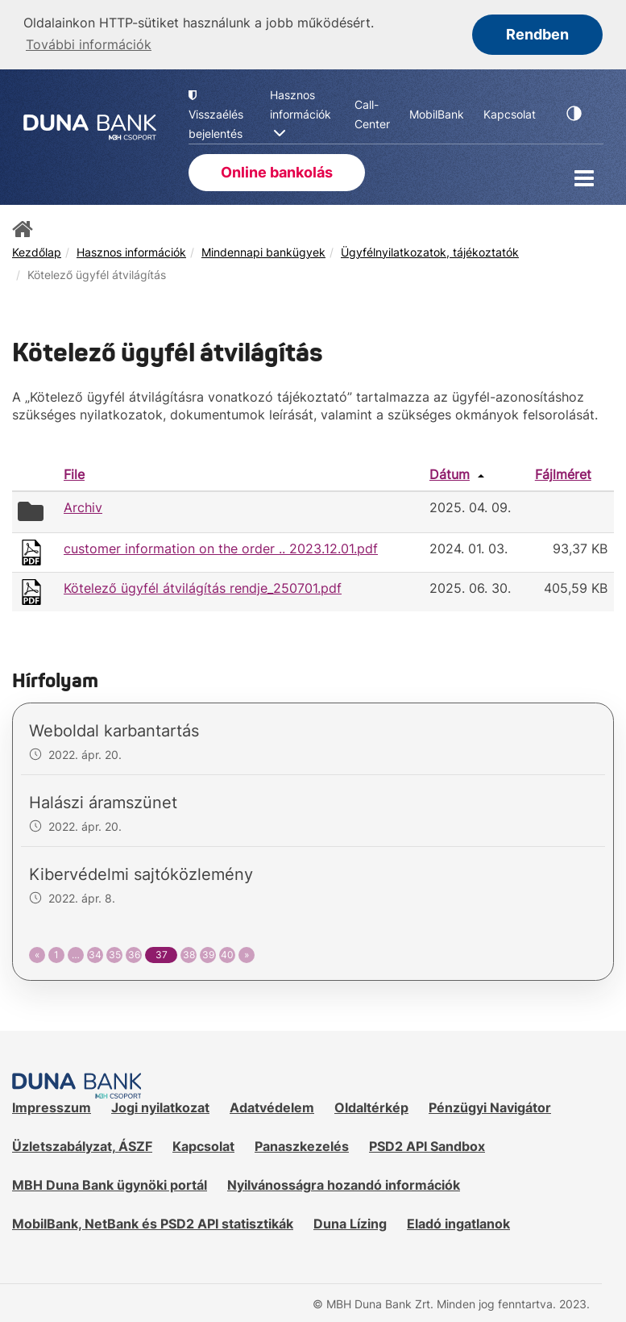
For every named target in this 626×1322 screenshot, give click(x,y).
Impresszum (51, 1107)
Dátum (449, 473)
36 (134, 954)
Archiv (83, 506)
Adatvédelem (272, 1107)
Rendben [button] (537, 34)
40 (227, 954)
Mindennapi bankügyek (263, 250)
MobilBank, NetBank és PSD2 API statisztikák (152, 1222)
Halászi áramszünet (103, 801)
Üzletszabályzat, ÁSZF (82, 1145)
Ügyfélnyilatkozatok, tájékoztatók (430, 250)
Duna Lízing (350, 1222)
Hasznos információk (131, 250)
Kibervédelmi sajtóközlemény (141, 873)
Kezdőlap (36, 250)
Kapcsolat (203, 1145)
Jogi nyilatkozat (160, 1107)
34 (95, 954)
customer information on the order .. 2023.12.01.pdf (221, 547)
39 (208, 954)
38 (189, 954)
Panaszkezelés (302, 1145)
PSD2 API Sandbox (427, 1145)
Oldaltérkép (371, 1107)
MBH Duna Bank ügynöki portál (109, 1184)
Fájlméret (563, 473)
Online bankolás (277, 170)
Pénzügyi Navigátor (490, 1107)
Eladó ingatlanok (458, 1222)
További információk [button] (88, 44)
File (74, 473)
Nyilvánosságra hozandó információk (343, 1184)
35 (115, 954)
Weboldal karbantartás (114, 730)
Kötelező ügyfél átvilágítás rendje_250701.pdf (203, 586)
